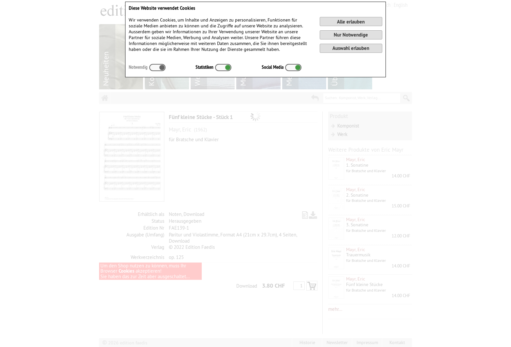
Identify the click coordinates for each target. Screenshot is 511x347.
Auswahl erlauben (350, 48)
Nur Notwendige (351, 35)
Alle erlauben (351, 22)
